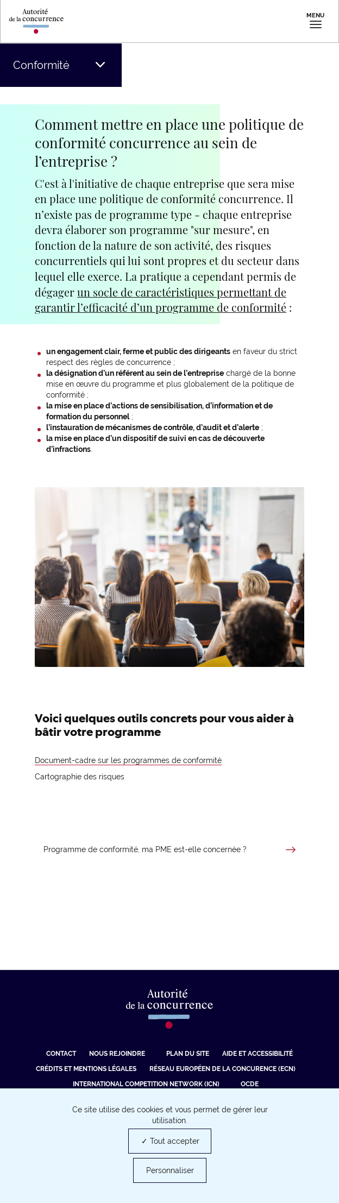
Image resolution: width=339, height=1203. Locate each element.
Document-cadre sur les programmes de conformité (128, 760)
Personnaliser (170, 1170)
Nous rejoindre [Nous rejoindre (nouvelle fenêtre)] (117, 1053)
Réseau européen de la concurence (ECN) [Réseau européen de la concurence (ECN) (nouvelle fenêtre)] (222, 1069)
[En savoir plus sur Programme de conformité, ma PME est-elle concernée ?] (169, 850)
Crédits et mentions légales (86, 1069)
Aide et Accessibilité (257, 1053)
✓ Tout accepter (170, 1141)
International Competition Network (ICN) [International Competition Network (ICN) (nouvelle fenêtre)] (146, 1084)
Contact (61, 1053)
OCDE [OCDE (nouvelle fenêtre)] (250, 1084)
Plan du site (187, 1053)
